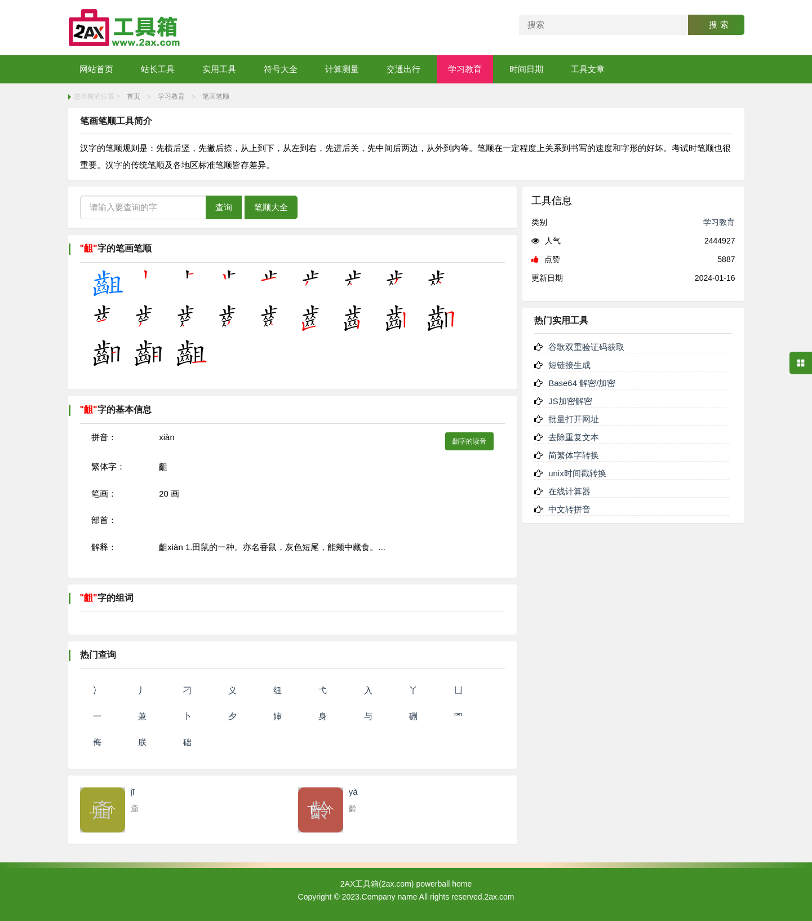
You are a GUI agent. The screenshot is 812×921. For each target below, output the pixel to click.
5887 (726, 259)
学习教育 (465, 69)
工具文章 (588, 69)
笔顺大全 (271, 207)
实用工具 (219, 69)
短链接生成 (569, 365)
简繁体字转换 (573, 455)
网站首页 (96, 69)
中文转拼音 (569, 509)
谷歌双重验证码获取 (586, 347)
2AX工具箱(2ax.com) (377, 883)
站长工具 (158, 69)
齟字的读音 (469, 441)
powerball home (444, 883)
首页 (133, 96)
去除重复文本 (573, 437)
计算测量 (342, 69)
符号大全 (281, 69)
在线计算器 (569, 491)
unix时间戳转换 (577, 473)
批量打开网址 (573, 419)
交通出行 (403, 69)
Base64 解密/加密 (581, 383)
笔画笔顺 (215, 96)
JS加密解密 (570, 401)
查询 (223, 207)
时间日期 (526, 69)
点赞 (545, 259)
